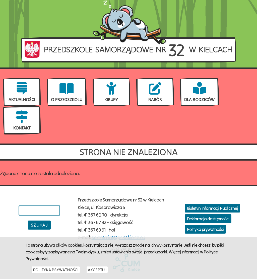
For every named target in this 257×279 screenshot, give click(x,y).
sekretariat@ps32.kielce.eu (118, 237)
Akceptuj (97, 271)
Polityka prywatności (205, 229)
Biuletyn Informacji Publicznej (212, 208)
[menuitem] (21, 92)
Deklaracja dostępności (208, 219)
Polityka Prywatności (56, 271)
